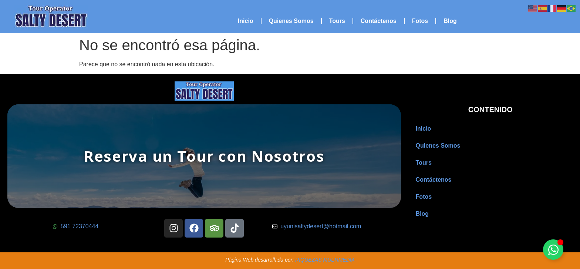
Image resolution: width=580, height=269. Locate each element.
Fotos (420, 21)
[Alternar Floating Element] (553, 249)
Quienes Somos (291, 21)
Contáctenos (379, 21)
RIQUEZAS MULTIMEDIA (325, 260)
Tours (337, 21)
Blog (450, 21)
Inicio (245, 21)
